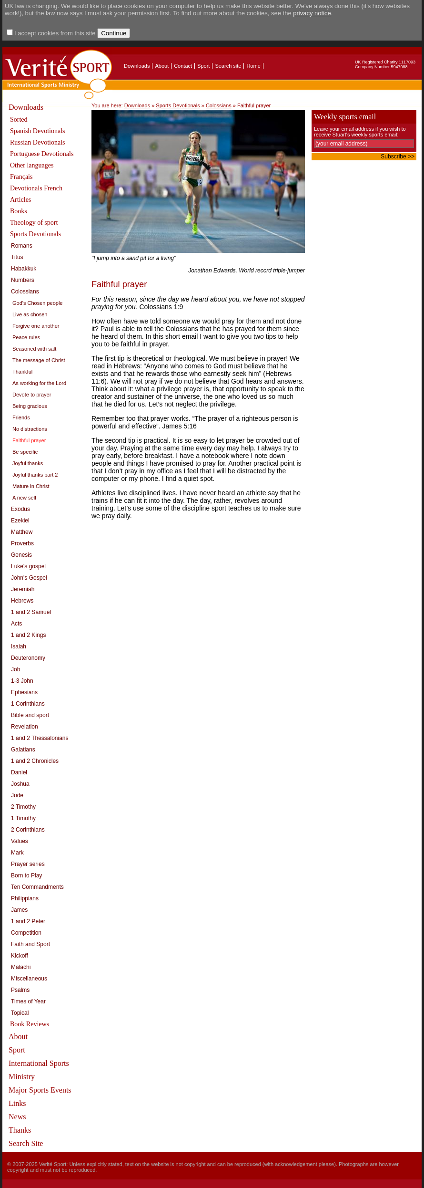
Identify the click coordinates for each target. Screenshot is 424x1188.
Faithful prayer (29, 440)
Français (21, 176)
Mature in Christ (31, 486)
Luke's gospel (28, 566)
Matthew (21, 532)
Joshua (20, 784)
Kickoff (19, 955)
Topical (20, 1013)
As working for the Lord (39, 383)
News (17, 1117)
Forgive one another (35, 326)
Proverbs (22, 543)
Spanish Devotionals (37, 131)
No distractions (29, 429)
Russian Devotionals (37, 142)
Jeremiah (22, 589)
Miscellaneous (29, 978)
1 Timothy (23, 818)
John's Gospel (29, 577)
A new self (24, 497)
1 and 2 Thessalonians (40, 738)
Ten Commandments (37, 887)
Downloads (137, 66)
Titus (17, 257)
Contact (183, 66)
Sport (203, 66)
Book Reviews (29, 1024)
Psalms (20, 990)
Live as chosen (29, 314)
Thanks (20, 1130)
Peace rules (26, 337)
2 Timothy (23, 806)
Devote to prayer (31, 394)
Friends (21, 417)
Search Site (26, 1143)
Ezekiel (20, 520)
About (162, 66)
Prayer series (28, 864)
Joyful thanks (27, 463)
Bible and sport (30, 715)
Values (19, 841)
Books (18, 211)
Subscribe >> (397, 156)
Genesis (21, 555)
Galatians (23, 749)
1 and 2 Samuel (31, 612)
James (19, 910)
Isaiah (18, 646)
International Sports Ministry (39, 1070)
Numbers (22, 280)
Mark (17, 852)
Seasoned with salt (34, 349)
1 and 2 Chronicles (35, 761)
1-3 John (22, 680)
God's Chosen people (37, 303)
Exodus (20, 509)
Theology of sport (34, 222)
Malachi (20, 967)
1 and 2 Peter (28, 921)
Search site (228, 66)
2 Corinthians (28, 829)
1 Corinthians (28, 703)
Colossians (25, 291)
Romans (21, 245)
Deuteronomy (28, 658)
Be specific (25, 452)
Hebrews (22, 600)
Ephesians (24, 692)
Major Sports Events (40, 1090)
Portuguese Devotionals (41, 153)
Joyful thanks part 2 (35, 475)
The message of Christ (38, 360)
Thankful (22, 372)
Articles (20, 199)
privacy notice (312, 13)
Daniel (19, 772)
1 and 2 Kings (28, 635)
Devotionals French (36, 188)
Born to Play (26, 875)
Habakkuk (23, 268)
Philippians (25, 898)
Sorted (19, 119)
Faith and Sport (30, 944)
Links (17, 1103)
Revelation (24, 726)
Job (15, 669)
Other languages (31, 165)
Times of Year (28, 1001)
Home (253, 66)
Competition (26, 932)
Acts (16, 623)
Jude (17, 795)
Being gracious (29, 406)
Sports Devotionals (35, 234)
